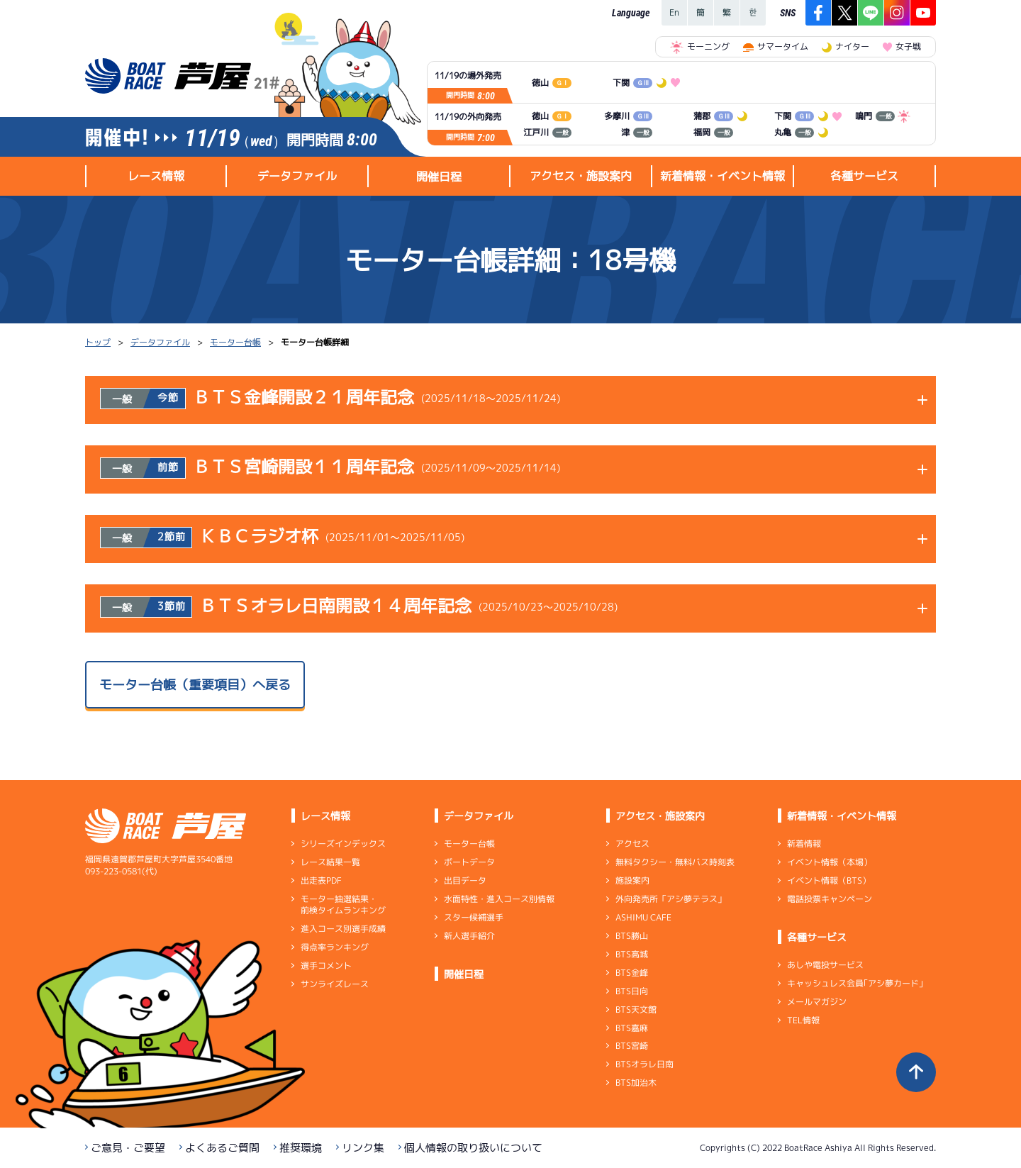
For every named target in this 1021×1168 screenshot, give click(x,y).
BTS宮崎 (631, 1046)
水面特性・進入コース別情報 (499, 899)
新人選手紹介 (469, 936)
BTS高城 (631, 954)
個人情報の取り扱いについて (473, 1147)
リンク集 (363, 1147)
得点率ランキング (335, 947)
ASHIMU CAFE (643, 917)
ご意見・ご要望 (128, 1147)
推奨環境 (300, 1147)
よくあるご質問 (222, 1147)
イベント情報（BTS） (829, 880)
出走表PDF (321, 880)
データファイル (160, 342)
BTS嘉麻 (631, 1027)
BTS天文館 (636, 1009)
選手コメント (326, 966)
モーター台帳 (235, 342)
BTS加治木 (636, 1083)
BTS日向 (631, 991)
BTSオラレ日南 (644, 1064)
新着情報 (804, 844)
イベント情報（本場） (829, 862)
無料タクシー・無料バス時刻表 (675, 862)
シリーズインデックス (343, 844)
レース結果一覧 (330, 862)
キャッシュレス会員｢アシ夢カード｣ (855, 983)
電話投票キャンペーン (829, 899)
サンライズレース (335, 984)
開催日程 (439, 176)
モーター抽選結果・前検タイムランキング (343, 904)
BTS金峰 (631, 973)
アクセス (632, 844)
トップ (98, 342)
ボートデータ (469, 862)
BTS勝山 (631, 936)
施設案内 (632, 880)
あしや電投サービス (825, 965)
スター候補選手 (473, 917)
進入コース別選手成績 (343, 929)
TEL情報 (803, 1020)
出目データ (465, 880)
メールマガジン (817, 1002)
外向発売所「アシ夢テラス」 (670, 899)
